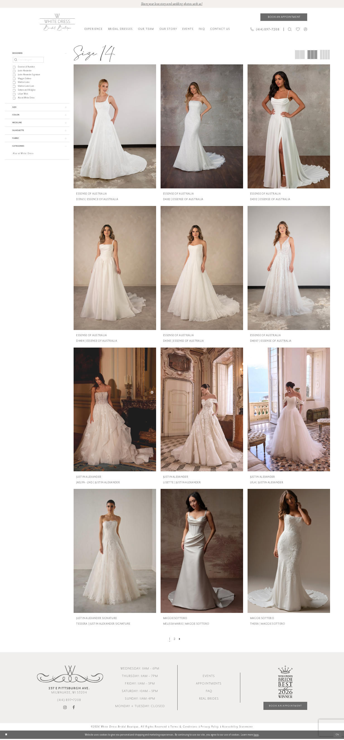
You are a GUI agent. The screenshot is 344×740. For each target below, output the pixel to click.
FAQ (209, 692)
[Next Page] (180, 639)
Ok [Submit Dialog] (337, 735)
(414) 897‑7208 (69, 701)
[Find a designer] (28, 61)
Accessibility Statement (237, 727)
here (256, 735)
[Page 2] (174, 639)
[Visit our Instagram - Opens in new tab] (65, 708)
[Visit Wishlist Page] (298, 30)
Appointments (209, 684)
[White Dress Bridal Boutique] (57, 22)
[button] (305, 29)
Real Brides (209, 699)
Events (209, 677)
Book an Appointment (283, 706)
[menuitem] (93, 30)
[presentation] (115, 127)
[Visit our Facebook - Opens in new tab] (73, 708)
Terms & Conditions (183, 727)
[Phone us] (265, 30)
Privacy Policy (210, 727)
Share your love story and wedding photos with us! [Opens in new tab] (171, 4)
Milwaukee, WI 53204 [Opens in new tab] (69, 691)
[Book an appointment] (283, 17)
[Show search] (290, 30)
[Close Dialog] (6, 735)
